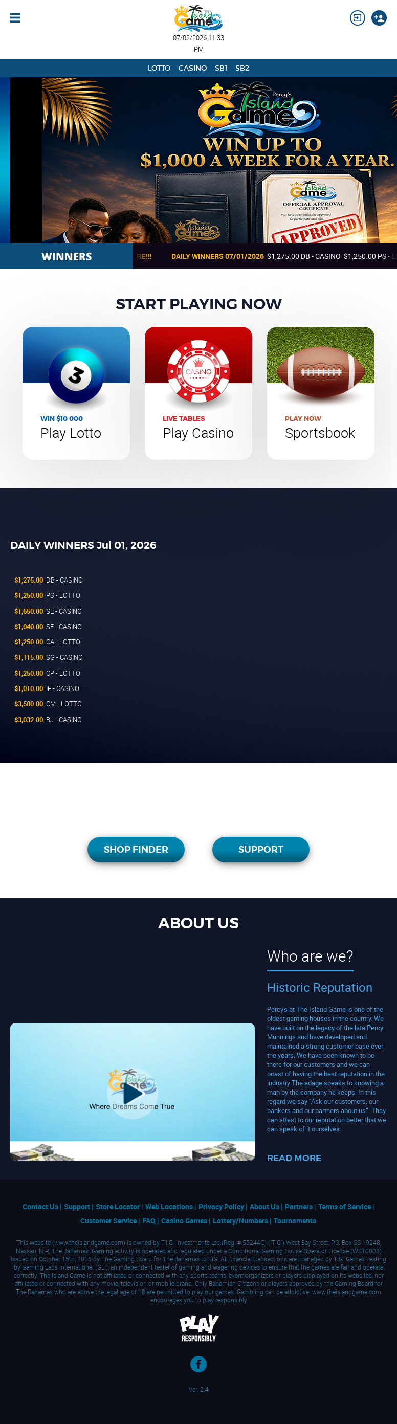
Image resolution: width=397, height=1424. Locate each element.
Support (78, 1206)
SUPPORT (260, 849)
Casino (193, 68)
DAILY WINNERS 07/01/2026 (226, 256)
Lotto (159, 68)
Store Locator (118, 1206)
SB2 (242, 68)
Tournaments (295, 1221)
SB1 (221, 68)
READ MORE (294, 1158)
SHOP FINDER (136, 849)
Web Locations (169, 1206)
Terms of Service (345, 1206)
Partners (299, 1206)
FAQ (149, 1221)
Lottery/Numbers (241, 1221)
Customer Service (109, 1221)
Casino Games (185, 1221)
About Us (265, 1206)
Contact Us (41, 1206)
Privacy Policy (222, 1206)
